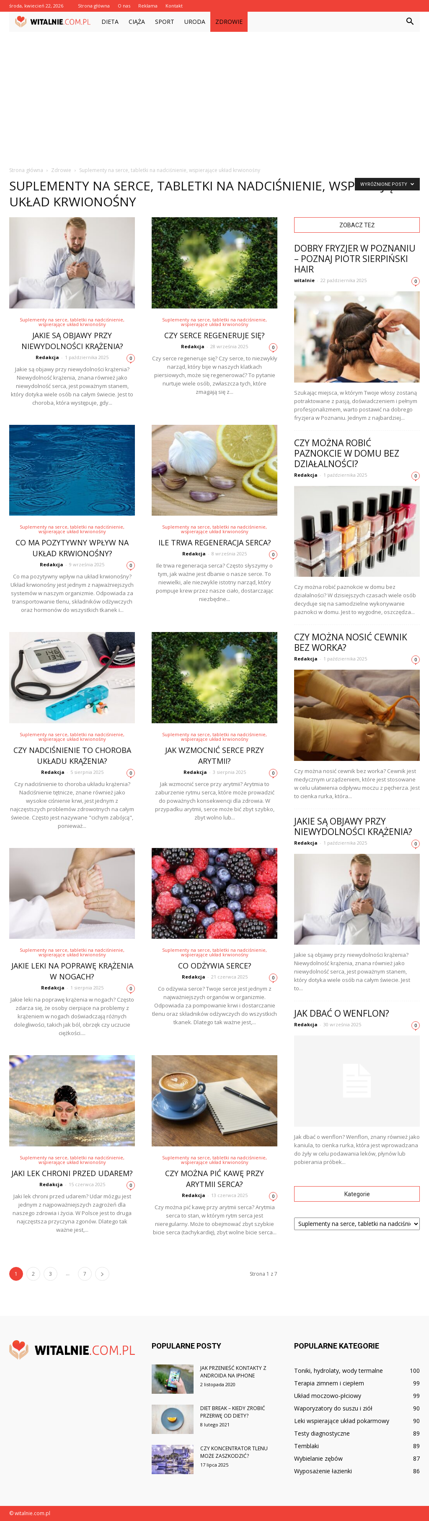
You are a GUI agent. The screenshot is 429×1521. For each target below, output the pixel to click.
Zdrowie (229, 22)
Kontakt (174, 6)
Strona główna (94, 6)
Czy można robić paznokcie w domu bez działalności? (346, 453)
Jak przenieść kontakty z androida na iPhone (233, 1371)
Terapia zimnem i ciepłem (329, 1383)
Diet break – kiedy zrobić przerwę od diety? (232, 1412)
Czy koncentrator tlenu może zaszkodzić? (234, 1452)
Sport (164, 22)
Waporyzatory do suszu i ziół (333, 1408)
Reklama (148, 6)
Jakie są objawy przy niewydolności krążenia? (353, 826)
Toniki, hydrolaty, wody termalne (338, 1371)
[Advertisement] (214, 94)
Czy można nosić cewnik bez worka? (350, 642)
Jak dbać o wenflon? (341, 1013)
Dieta (110, 22)
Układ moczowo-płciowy (327, 1396)
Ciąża (137, 22)
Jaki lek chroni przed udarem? (72, 1173)
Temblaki (306, 1446)
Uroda (194, 22)
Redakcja (47, 357)
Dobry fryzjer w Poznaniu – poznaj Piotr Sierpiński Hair (355, 258)
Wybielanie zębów (318, 1458)
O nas (124, 6)
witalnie (304, 280)
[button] (410, 22)
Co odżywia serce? (214, 966)
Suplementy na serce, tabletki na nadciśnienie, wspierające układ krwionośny (72, 321)
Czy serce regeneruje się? (214, 335)
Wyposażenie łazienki (323, 1471)
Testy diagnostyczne (322, 1433)
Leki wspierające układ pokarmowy (341, 1421)
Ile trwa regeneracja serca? (214, 542)
